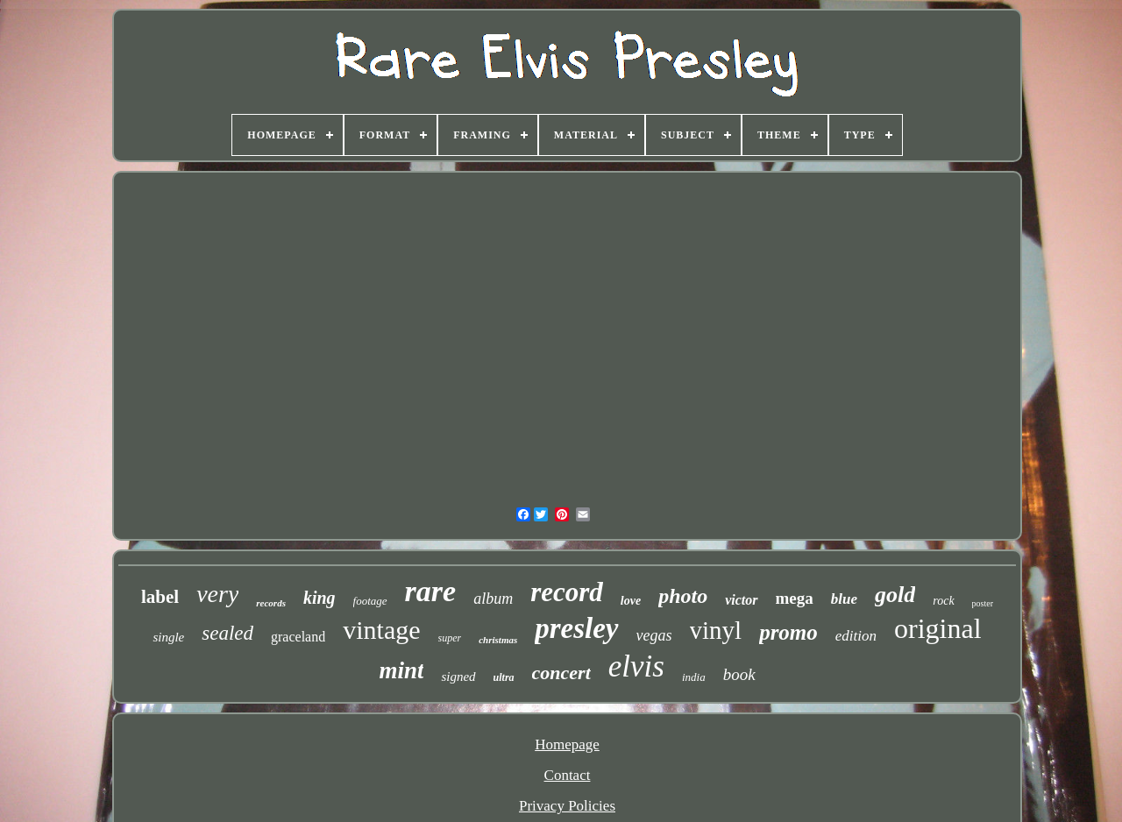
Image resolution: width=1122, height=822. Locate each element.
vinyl (716, 630)
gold (895, 594)
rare (431, 591)
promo (788, 632)
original (938, 628)
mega (794, 598)
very (217, 593)
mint (401, 670)
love (631, 600)
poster (982, 603)
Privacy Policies (567, 805)
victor (741, 599)
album (493, 598)
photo (682, 596)
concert (561, 673)
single (168, 637)
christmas (498, 639)
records (271, 603)
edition (856, 635)
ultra (504, 677)
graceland (298, 636)
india (694, 677)
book (739, 674)
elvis (636, 666)
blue (844, 599)
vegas (654, 635)
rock (943, 600)
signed (458, 677)
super (450, 638)
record (566, 592)
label (160, 596)
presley (576, 628)
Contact (567, 775)
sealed (227, 633)
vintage (381, 629)
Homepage (567, 744)
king (319, 597)
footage (370, 600)
